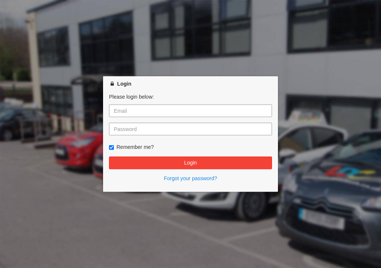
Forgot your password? (190, 178)
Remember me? (131, 147)
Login (190, 163)
